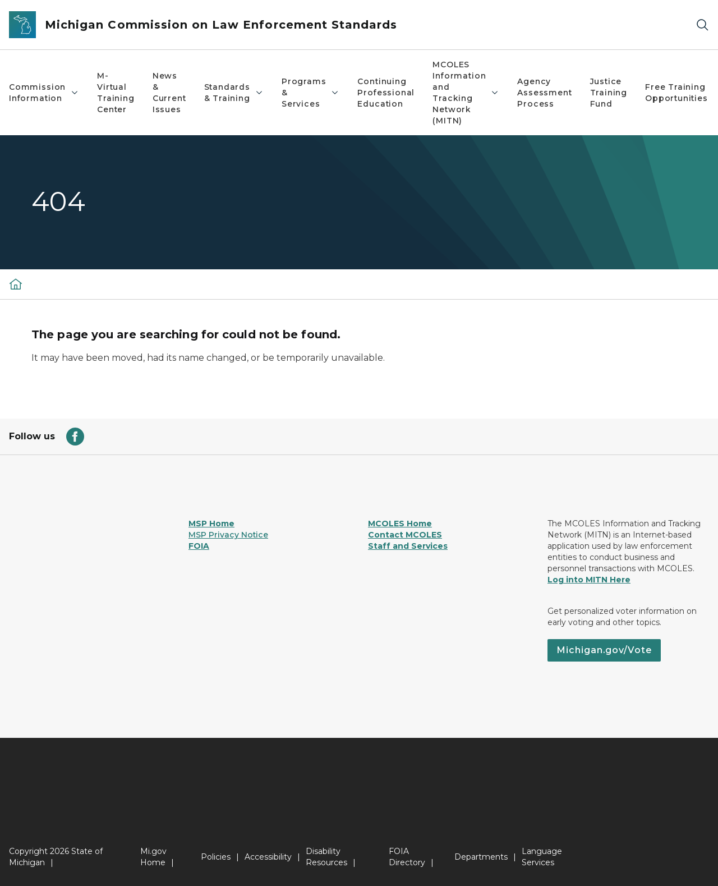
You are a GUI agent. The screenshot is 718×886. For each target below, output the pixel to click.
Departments (481, 857)
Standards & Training (234, 92)
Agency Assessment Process (544, 92)
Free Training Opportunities (676, 92)
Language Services (542, 856)
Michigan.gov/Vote (604, 650)
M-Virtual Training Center (116, 92)
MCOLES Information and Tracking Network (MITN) (465, 92)
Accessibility (268, 857)
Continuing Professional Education (386, 92)
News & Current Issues (169, 92)
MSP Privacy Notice (228, 535)
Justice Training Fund (609, 92)
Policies (216, 857)
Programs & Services (311, 92)
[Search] (702, 25)
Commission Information (44, 92)
